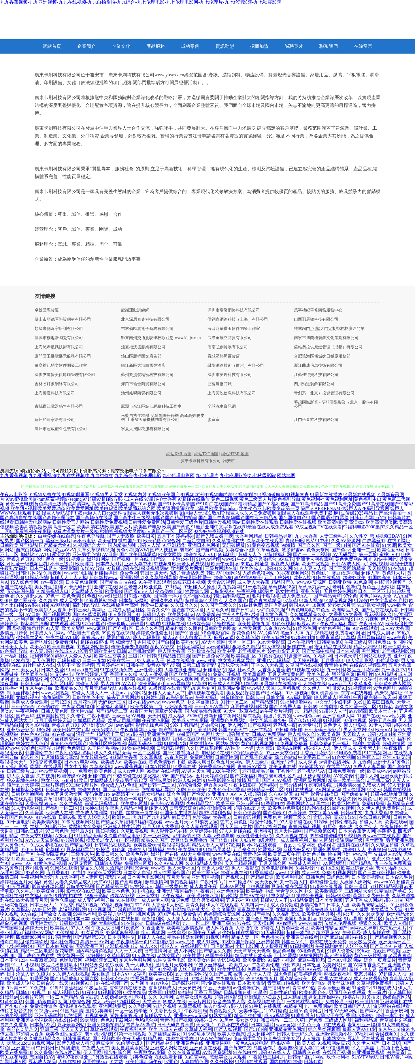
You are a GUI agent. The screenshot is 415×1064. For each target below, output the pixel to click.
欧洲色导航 (313, 854)
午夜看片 (205, 891)
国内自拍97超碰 (285, 1061)
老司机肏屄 (36, 867)
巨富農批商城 (219, 384)
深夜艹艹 (85, 734)
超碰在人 (137, 849)
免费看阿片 (66, 642)
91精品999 (251, 683)
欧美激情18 (366, 1001)
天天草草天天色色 (251, 950)
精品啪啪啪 (36, 738)
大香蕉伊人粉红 (167, 904)
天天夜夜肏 (266, 881)
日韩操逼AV (240, 881)
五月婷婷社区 (110, 665)
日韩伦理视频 (343, 821)
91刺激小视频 (138, 596)
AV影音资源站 (216, 1052)
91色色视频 (283, 623)
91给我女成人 (130, 1043)
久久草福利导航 (161, 577)
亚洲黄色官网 (161, 734)
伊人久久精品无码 (112, 752)
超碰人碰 (238, 1006)
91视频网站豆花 (334, 1043)
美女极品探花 (240, 692)
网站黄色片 (11, 867)
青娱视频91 (386, 1033)
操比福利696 (155, 775)
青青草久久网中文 (294, 891)
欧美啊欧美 (140, 858)
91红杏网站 (195, 1056)
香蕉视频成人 (162, 987)
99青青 (142, 867)
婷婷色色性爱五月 (154, 632)
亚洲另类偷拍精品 (105, 1024)
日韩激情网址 (158, 950)
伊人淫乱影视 (359, 660)
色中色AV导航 (35, 734)
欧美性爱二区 (30, 858)
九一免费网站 (318, 1006)
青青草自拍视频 (283, 983)
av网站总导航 (363, 927)
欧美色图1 (104, 771)
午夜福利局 (195, 1010)
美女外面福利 (48, 586)
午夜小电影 (98, 715)
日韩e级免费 (338, 895)
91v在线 (28, 914)
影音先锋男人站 (229, 1001)
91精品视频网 (338, 600)
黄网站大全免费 (85, 826)
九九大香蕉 (306, 536)
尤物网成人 (101, 780)
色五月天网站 (230, 761)
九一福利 (341, 743)
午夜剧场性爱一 (195, 577)
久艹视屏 (45, 775)
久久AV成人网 (168, 863)
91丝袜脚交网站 (66, 738)
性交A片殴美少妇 (240, 614)
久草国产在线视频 (303, 665)
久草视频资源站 (334, 858)
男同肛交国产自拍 (155, 642)
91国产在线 (368, 715)
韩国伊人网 (366, 775)
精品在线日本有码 (253, 955)
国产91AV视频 (276, 780)
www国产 (362, 854)
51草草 (348, 637)
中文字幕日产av (314, 757)
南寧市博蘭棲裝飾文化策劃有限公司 (326, 338)
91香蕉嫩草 (261, 872)
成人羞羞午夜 (203, 886)
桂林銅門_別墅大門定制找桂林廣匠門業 (329, 329)
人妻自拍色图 (194, 1061)
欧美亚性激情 (346, 803)
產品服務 (155, 46)
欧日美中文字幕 (361, 678)
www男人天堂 (261, 688)
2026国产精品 (256, 914)
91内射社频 (152, 697)
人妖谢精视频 (317, 775)
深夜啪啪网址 (132, 909)
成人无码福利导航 (96, 900)
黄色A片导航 (205, 918)
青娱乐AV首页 (252, 766)
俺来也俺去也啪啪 (129, 646)
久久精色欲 (247, 637)
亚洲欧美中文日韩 (107, 651)
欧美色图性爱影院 (64, 1033)
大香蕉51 (265, 748)
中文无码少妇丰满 (333, 702)
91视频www (46, 1010)
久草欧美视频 (134, 831)
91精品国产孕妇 (390, 891)
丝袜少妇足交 (297, 849)
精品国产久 (283, 582)
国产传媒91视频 (305, 720)
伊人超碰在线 (312, 683)
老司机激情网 (142, 651)
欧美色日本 (318, 674)
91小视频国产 (102, 909)
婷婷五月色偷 (382, 720)
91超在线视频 (326, 577)
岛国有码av (275, 605)
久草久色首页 (329, 678)
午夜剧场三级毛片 (267, 1056)
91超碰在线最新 (326, 886)
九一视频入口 (294, 881)
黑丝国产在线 (164, 854)
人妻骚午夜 (247, 927)
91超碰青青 (59, 937)
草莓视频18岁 (282, 586)
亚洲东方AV (224, 794)
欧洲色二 (121, 817)
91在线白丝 (244, 1052)
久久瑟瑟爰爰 (370, 914)
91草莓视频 (268, 549)
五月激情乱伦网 (32, 678)
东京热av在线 (277, 628)
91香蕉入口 (368, 757)
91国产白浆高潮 (226, 974)
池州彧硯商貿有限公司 (141, 393)
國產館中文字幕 (188, 609)
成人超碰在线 (377, 932)
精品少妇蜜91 (367, 646)
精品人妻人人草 (208, 844)
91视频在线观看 (251, 1061)
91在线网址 (127, 900)
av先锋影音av (179, 697)
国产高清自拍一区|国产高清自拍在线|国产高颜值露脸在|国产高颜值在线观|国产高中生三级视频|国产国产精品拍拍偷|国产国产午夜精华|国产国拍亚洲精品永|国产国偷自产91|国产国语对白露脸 (206, 515)
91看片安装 (31, 997)
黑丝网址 (370, 651)
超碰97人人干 (274, 900)
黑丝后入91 (82, 831)
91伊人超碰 (380, 725)
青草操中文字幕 (396, 1020)
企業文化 (121, 46)
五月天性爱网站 (191, 974)
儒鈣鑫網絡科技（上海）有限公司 (237, 320)
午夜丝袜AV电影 (62, 637)
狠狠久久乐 (370, 923)
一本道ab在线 (180, 559)
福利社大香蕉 (366, 743)
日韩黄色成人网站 (392, 683)
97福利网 (363, 1033)
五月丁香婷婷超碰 (175, 536)
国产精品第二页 (111, 711)
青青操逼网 (254, 854)
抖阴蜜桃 (386, 831)
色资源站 (201, 817)
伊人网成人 (325, 697)
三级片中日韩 (142, 655)
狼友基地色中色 (23, 780)
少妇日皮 (380, 895)
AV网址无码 (328, 789)
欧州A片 (302, 577)
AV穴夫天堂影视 (42, 840)
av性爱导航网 (247, 987)
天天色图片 (43, 660)
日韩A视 (67, 817)
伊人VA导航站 (175, 683)
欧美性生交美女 (110, 655)
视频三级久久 (297, 817)
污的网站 (137, 692)
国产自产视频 (209, 549)
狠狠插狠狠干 (248, 577)
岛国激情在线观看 (350, 844)
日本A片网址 (158, 766)
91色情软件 (47, 706)
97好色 (28, 748)
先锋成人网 (373, 785)
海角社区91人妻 (43, 628)
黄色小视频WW (132, 549)
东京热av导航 (38, 688)
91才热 (116, 1061)
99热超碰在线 (127, 775)
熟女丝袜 (50, 780)
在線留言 (363, 46)
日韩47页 (313, 1061)
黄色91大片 (393, 572)
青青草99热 (303, 987)
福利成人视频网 (182, 678)
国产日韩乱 (242, 609)
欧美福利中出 (260, 891)
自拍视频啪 (257, 886)
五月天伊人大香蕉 (160, 826)
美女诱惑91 (84, 798)
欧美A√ (37, 646)
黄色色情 (71, 596)
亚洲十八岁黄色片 (391, 761)
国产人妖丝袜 (164, 549)
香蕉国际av (199, 858)
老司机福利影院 (398, 651)
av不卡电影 (84, 540)
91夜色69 (130, 927)
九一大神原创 (139, 964)
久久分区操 (221, 1061)
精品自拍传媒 (248, 1015)
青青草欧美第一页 (255, 909)
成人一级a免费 (316, 872)
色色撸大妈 (272, 937)
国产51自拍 (255, 1029)
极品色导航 (283, 950)
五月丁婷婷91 (278, 577)
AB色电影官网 (215, 632)
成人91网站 (208, 941)
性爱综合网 (196, 591)
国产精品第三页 (112, 886)
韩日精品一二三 (277, 1020)
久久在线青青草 (184, 1052)
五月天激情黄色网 (286, 674)
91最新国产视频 (170, 858)
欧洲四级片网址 (187, 568)
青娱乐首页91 (20, 559)
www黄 (158, 867)
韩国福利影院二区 (231, 596)
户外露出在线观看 (109, 1056)
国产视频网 (259, 725)
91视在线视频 (132, 688)
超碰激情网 (393, 743)
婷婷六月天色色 (32, 743)
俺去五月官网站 (123, 697)
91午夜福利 (172, 895)
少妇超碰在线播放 (240, 932)
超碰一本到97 (300, 932)
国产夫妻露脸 (120, 536)
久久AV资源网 (345, 540)
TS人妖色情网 (24, 582)
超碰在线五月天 (249, 808)
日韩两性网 (226, 757)
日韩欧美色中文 (88, 697)
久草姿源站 (100, 766)
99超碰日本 (205, 1020)
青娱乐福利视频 (304, 826)
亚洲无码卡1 (283, 761)
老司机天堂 (378, 780)
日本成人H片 (109, 563)
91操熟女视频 (341, 808)
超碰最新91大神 (201, 600)
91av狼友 (160, 983)
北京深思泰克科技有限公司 (145, 320)
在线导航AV (339, 766)
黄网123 (361, 895)
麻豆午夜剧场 (311, 960)
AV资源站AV (311, 766)
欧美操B (113, 591)
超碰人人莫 (370, 821)
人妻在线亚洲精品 (182, 669)
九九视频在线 (319, 632)
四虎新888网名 (31, 937)
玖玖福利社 (338, 1056)
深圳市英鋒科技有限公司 (229, 375)
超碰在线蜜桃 (94, 642)
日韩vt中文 (352, 812)
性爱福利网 (269, 849)
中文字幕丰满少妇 (268, 720)
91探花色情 (36, 577)
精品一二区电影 (36, 950)
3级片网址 (268, 840)
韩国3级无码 (122, 642)
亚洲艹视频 (260, 729)
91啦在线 (241, 923)
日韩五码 (29, 683)
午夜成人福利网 (92, 812)
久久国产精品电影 (122, 835)
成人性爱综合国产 (171, 872)
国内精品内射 (121, 545)
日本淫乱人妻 (20, 974)
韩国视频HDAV (385, 536)
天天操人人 (353, 734)
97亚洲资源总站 (98, 725)
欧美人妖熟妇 (275, 637)
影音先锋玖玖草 (48, 886)
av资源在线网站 (335, 761)
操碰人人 (169, 946)
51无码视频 (272, 932)
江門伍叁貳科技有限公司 (316, 420)
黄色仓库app (62, 900)
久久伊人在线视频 (70, 974)
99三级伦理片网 (82, 785)
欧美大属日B (201, 761)
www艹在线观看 (383, 835)
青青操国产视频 (176, 1020)
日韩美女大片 (14, 646)
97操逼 (103, 849)
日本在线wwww (144, 702)
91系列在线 (313, 808)
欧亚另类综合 (262, 559)
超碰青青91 (89, 789)
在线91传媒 (66, 1020)
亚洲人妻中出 (138, 563)
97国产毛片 (169, 914)
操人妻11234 (311, 1047)
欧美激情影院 (328, 891)
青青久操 (195, 904)
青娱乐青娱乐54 (126, 1015)
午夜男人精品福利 (123, 808)
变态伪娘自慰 (169, 591)
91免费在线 (270, 655)
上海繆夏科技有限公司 (55, 393)
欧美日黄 (146, 536)
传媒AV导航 (92, 568)
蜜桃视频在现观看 (205, 692)
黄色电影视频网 (257, 743)
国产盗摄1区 (120, 628)
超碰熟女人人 (158, 1015)
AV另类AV (267, 632)
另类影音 (304, 867)
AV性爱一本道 (239, 748)
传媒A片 (351, 997)
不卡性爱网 (285, 955)
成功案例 (190, 46)
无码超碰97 (68, 660)
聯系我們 (328, 46)
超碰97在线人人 (275, 1052)
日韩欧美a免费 (60, 789)
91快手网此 (385, 559)
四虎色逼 (282, 974)
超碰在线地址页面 (388, 794)
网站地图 (286, 475)
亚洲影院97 (131, 577)
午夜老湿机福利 (78, 706)
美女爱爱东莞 (248, 738)
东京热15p (388, 1029)
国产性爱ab (198, 794)
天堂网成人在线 (87, 591)
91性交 (66, 904)
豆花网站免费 (231, 688)
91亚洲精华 (174, 545)
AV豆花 (286, 559)
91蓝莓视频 (18, 886)
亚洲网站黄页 (112, 1006)
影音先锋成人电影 (323, 909)
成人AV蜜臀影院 (370, 978)
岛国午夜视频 (219, 955)
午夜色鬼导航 (91, 536)
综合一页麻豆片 (380, 960)
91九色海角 (308, 1024)
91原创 (330, 826)
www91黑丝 (110, 596)
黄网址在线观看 (46, 766)
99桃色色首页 (311, 950)
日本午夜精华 (301, 642)
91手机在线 (143, 891)
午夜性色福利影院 (73, 752)
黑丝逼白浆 (343, 674)
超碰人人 (222, 858)
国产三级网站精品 (347, 568)
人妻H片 (361, 858)
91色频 (119, 849)
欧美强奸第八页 (92, 674)
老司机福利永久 (392, 867)
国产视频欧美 (106, 1038)
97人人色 (80, 927)
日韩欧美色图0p (220, 628)
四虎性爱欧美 (23, 600)
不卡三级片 (61, 563)
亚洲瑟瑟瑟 (267, 941)
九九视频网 (229, 586)
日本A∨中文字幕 (129, 974)
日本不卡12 (231, 918)
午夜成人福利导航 (338, 623)
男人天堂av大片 (236, 826)
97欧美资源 (328, 734)
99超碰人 (399, 812)
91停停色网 (304, 628)
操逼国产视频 (150, 678)
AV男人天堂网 (195, 771)
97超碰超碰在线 (123, 568)
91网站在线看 (64, 867)
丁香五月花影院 (316, 752)
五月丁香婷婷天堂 (52, 720)
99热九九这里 (303, 798)
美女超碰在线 (94, 757)
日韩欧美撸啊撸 (27, 794)
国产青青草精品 (265, 600)
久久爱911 (116, 858)
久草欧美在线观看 (264, 540)
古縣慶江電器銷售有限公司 (59, 407)
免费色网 (129, 572)
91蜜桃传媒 (175, 743)
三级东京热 (82, 854)
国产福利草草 (276, 987)
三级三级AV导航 (129, 715)
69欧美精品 (134, 992)
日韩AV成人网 (346, 563)
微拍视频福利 (184, 881)
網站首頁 (52, 46)
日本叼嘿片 (262, 1024)
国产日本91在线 (386, 946)
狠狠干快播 (401, 563)
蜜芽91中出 (317, 540)
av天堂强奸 (309, 725)
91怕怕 (78, 872)
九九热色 (362, 761)
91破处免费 (250, 605)
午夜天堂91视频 (36, 835)
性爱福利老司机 (112, 706)
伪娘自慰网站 (396, 997)
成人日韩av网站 (32, 969)
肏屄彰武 (89, 997)
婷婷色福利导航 (334, 628)
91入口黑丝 (362, 1047)
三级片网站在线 (221, 568)
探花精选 (64, 950)
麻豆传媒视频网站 (248, 706)
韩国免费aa (379, 642)
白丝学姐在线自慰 (56, 536)
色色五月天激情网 (64, 794)
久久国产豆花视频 (204, 748)
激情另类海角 (99, 1010)
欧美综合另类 (50, 891)
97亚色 (171, 1061)
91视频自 (75, 559)
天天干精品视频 (241, 863)
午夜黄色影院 (156, 720)
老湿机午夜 (284, 725)
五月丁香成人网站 (363, 900)
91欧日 (81, 780)
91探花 (386, 706)
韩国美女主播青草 (178, 812)
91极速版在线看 (164, 688)
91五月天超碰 (217, 987)
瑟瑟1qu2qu (18, 1043)
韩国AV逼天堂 (232, 729)
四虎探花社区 (185, 983)
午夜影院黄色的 (52, 854)
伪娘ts (324, 844)
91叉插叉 (371, 997)
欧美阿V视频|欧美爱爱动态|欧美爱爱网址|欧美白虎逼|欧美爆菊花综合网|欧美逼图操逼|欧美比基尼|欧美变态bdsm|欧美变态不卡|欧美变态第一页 (154, 508)
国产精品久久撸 (215, 950)
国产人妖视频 (228, 1029)
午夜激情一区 (398, 748)
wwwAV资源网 (312, 582)
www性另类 (394, 715)
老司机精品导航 (258, 771)
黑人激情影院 (338, 955)
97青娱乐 (377, 849)
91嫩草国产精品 (89, 720)
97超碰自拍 (302, 637)
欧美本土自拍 (383, 711)
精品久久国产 (155, 840)
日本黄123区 (42, 1024)
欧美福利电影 (289, 877)
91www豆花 (349, 738)
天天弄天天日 (74, 1029)
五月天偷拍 (177, 877)
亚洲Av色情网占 (305, 1010)
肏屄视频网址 (388, 692)
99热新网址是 (255, 563)
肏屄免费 (180, 900)
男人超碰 (110, 683)
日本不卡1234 (14, 960)
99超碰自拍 (36, 605)
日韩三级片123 (22, 771)
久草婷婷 (297, 812)
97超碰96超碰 (288, 729)
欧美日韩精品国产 (329, 927)
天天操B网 (263, 923)
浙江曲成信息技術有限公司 (318, 366)
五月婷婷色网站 (340, 591)
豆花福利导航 (80, 849)
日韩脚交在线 (306, 1052)
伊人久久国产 (233, 600)
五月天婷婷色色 (212, 775)
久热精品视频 (119, 867)
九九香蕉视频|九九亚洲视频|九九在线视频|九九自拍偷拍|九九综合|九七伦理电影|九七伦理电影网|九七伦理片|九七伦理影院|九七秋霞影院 (138, 475)
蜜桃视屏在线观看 (77, 1006)
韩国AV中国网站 (223, 572)
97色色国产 (93, 623)
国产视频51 (232, 877)
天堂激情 (151, 1001)
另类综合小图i (239, 549)
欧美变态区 (390, 798)
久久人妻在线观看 (199, 826)
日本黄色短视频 (81, 582)
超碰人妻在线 (234, 872)
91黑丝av (9, 997)
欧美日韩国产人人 (352, 1006)
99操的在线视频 (163, 771)
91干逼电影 (18, 821)
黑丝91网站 (98, 559)
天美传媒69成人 (41, 803)
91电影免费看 (348, 752)
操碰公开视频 (310, 895)
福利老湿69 (41, 655)
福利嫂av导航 (86, 605)
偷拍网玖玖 (36, 941)
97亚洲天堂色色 (83, 632)
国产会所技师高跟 (264, 918)
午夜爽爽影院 (229, 978)
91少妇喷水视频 (199, 1033)
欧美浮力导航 (112, 914)
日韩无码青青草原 (175, 1024)
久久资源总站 (30, 596)
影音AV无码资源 (163, 665)
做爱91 (339, 688)
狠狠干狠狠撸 (266, 596)
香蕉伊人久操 (123, 674)
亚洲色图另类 (327, 849)
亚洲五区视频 (205, 877)
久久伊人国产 (366, 1043)
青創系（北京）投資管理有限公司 (324, 393)
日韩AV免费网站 (269, 734)
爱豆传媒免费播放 (189, 840)
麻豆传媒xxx (94, 1061)
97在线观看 (334, 1024)
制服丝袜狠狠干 (23, 692)
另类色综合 (141, 1056)
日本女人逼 (338, 904)
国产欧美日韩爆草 (137, 554)
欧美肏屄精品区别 (370, 904)
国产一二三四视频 (311, 554)
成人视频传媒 (66, 992)
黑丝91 (323, 803)
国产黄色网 (335, 969)
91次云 (374, 789)
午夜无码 (131, 1038)
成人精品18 (294, 997)
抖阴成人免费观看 (29, 702)
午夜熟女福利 (14, 568)
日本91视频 (347, 651)
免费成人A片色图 (118, 785)
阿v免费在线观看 (218, 983)
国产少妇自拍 (14, 1006)
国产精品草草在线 (103, 738)
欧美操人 (59, 927)
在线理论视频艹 (390, 582)
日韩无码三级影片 (322, 729)
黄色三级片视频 (370, 955)
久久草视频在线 (292, 835)
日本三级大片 (43, 904)
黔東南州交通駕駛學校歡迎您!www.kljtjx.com (161, 338)
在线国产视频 (386, 950)
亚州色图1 (311, 591)
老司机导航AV (311, 771)
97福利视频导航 (117, 904)
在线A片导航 (68, 1052)
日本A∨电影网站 (81, 761)
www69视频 (57, 858)
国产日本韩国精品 (54, 946)
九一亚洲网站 (157, 835)
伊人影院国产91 (124, 614)
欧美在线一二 (121, 660)
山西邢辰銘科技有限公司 (316, 320)
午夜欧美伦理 (265, 964)
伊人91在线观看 (222, 904)
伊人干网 (92, 1052)
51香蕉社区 (70, 987)
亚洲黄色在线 (189, 1043)
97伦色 (350, 596)
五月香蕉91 (332, 660)
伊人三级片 (257, 761)
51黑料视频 (289, 688)
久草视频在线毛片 (266, 1001)
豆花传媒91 (345, 817)
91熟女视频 (172, 619)
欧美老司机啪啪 (124, 720)
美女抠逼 (100, 974)
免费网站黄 (201, 757)
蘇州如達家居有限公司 (55, 420)
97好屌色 (95, 955)
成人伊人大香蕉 (253, 582)
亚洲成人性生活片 (121, 826)
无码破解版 (233, 545)
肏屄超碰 (322, 817)
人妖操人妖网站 (355, 881)
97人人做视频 (153, 674)
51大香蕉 (280, 619)
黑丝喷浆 (374, 840)
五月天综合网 (272, 863)
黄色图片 (320, 572)
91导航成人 (384, 987)
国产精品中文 (160, 1043)
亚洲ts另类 (160, 780)
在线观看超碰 (168, 1056)
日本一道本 (93, 660)
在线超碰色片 (394, 826)
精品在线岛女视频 (185, 937)
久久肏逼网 (223, 909)
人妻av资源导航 (218, 835)
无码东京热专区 (199, 688)
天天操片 (205, 1024)
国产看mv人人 (138, 591)
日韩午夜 (135, 665)
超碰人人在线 (151, 937)
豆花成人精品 (42, 1061)
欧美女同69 (313, 983)
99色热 (345, 826)
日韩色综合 (22, 706)
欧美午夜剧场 (225, 563)
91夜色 (89, 992)
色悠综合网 (146, 1020)
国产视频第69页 (320, 831)
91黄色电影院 (300, 609)
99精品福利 (84, 914)
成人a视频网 (152, 932)
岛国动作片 (264, 1047)
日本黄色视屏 (274, 614)
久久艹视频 (70, 803)
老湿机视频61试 (121, 946)
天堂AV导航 (37, 725)
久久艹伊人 (366, 826)
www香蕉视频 (128, 766)
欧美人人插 (395, 923)
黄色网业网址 (295, 927)
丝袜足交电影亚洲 (48, 826)
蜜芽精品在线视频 (332, 646)
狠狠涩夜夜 (11, 752)
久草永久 (363, 683)
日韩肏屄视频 (247, 817)
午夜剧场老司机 (379, 738)
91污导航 (353, 918)
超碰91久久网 (278, 568)
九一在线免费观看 (393, 863)
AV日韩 (109, 554)
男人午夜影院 (245, 867)
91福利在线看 (149, 821)
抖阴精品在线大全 (191, 909)
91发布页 (20, 660)
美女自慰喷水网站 (129, 1047)
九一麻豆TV (393, 669)
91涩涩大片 (58, 554)
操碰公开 (345, 914)
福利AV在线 (309, 969)
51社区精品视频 (386, 886)
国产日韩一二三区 (156, 785)
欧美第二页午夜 (284, 854)
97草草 (290, 600)
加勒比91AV (32, 554)
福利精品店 (366, 1020)
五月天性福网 (288, 831)
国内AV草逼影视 (89, 614)
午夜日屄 (351, 932)
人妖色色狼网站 (258, 572)
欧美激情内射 (45, 821)
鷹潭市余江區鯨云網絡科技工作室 (151, 407)
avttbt (67, 780)
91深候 (361, 600)
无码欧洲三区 (112, 702)
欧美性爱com (146, 844)
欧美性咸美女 (397, 646)
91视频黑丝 (359, 688)
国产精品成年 (64, 978)
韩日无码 (181, 817)
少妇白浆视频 (270, 609)
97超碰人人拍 (392, 974)
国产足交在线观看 (379, 609)
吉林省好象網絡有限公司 (57, 384)
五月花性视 (84, 702)
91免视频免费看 (291, 743)
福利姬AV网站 (39, 932)
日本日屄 (391, 1043)
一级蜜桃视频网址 (304, 1001)
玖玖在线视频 (180, 660)
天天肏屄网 (189, 987)
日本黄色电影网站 (145, 877)
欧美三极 (225, 803)
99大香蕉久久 (158, 798)
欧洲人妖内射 (187, 780)
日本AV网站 (232, 886)
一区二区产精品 (62, 997)
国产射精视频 (129, 881)
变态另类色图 (234, 821)
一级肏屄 (176, 932)
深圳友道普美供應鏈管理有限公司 (65, 375)
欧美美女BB (160, 974)
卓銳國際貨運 (47, 310)
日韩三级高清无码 (200, 665)
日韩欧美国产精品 (18, 545)
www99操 (206, 660)
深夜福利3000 (277, 858)
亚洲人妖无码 (396, 757)
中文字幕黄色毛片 (388, 600)
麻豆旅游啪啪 (345, 572)
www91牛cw (234, 559)
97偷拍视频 (355, 720)
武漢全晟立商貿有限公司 (229, 338)
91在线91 (397, 568)
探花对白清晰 (34, 623)
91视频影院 (109, 992)
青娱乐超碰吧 (50, 619)
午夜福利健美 (329, 946)
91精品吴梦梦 (217, 849)
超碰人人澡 (149, 545)
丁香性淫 (285, 771)
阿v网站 (229, 895)
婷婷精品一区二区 (265, 789)
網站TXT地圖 (206, 454)
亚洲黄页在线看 (302, 937)
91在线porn (63, 734)
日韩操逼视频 (76, 1038)
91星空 (260, 992)
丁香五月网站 (208, 992)
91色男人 (300, 619)
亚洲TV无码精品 (273, 660)
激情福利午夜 (162, 849)
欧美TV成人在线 (165, 1029)
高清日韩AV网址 (97, 941)
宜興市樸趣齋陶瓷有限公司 (59, 338)
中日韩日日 (47, 1047)
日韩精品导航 (278, 536)
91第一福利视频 (130, 1033)
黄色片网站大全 (375, 596)
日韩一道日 (355, 886)
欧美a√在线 (135, 761)
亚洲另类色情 (86, 554)
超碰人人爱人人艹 (166, 692)
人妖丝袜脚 (356, 946)
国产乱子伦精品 (256, 757)
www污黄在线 (226, 854)
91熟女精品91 (151, 794)
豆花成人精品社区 (126, 609)
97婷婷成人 (141, 886)
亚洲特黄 (263, 831)
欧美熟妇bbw (180, 614)
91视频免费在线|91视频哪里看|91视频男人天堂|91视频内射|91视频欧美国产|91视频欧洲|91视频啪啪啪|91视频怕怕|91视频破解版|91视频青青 (169, 494)
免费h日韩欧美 (191, 789)
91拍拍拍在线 (68, 895)
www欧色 (396, 605)
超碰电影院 (214, 669)
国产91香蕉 (186, 632)
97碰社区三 (128, 1001)
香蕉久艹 (376, 964)
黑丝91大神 (291, 632)
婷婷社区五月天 (16, 881)
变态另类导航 (247, 1038)
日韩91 (23, 992)
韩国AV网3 (354, 964)
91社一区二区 (234, 702)
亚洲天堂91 (147, 895)
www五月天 (340, 683)
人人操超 (311, 1038)
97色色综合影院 (247, 752)
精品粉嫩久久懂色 (183, 628)
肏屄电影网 (246, 946)
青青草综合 (276, 798)
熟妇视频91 (107, 831)
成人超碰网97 (261, 1033)
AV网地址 (60, 605)
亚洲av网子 (247, 803)
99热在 (153, 623)
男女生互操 (75, 766)
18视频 (319, 605)
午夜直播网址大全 (138, 729)
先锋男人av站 (387, 854)
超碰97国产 (99, 775)
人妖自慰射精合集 (196, 969)
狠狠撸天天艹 (14, 761)
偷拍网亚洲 (338, 854)
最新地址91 (41, 642)
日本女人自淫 (137, 872)
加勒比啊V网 (13, 1061)
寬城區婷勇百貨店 (223, 356)
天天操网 (376, 568)
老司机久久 (145, 997)
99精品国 (293, 1006)
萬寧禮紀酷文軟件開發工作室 (61, 366)
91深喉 (321, 821)
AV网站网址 (335, 863)
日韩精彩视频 (170, 748)
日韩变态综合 (183, 808)
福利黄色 (43, 881)
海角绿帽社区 (56, 697)
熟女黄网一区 (70, 955)
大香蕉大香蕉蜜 (274, 669)
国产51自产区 (20, 854)
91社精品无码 (88, 835)
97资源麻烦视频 (122, 932)
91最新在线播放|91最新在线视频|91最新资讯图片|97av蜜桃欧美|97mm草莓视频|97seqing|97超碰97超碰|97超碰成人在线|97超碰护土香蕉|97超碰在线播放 (202, 497)
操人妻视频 (185, 798)
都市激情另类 (186, 835)
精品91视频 (87, 904)
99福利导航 (337, 1047)
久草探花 (20, 909)
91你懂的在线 (197, 596)
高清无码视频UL (101, 803)
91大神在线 (91, 808)
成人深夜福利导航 (298, 840)
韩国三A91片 (294, 941)
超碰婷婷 (326, 738)
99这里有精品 (184, 725)
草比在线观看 (104, 1029)
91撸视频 (52, 572)
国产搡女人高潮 (55, 914)
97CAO (57, 678)
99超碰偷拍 (232, 697)
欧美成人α (111, 761)
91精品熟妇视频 (174, 655)
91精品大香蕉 (123, 757)
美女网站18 (189, 849)
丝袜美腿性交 (50, 715)
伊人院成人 (344, 748)
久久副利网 (139, 1006)
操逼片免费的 (277, 715)
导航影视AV (222, 591)
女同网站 (402, 642)
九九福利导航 (20, 619)
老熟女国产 (168, 955)
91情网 (166, 997)
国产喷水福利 (270, 692)
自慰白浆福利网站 (34, 549)
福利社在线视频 (189, 738)
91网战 (326, 840)
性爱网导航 (141, 978)
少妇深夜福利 (178, 706)
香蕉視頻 (161, 738)
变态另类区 (365, 974)
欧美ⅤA (383, 729)
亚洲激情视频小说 (334, 1033)
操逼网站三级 (349, 840)
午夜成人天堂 (95, 1047)
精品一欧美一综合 (346, 780)
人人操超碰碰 (252, 794)
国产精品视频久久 (388, 937)
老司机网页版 (142, 914)
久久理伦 (75, 715)
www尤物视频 (55, 692)
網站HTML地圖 (235, 454)
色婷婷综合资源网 (221, 914)
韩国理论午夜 (39, 752)
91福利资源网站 (296, 702)
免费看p (208, 678)
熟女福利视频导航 (236, 660)
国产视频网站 (56, 614)
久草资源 (34, 812)
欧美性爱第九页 (253, 623)
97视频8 (162, 563)
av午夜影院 (51, 582)
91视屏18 (41, 992)
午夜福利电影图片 (255, 591)
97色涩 (323, 609)
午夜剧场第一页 (132, 941)
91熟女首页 (220, 1015)
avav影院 (358, 711)
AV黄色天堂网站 (104, 872)
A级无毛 (63, 835)
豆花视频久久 (378, 614)
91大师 (389, 545)
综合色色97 (43, 918)
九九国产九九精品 (151, 817)
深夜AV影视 (162, 646)
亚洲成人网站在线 (168, 1047)
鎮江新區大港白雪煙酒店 (143, 366)
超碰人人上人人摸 (68, 577)
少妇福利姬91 (20, 946)
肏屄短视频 (228, 960)
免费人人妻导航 (369, 766)
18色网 (43, 729)
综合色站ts (285, 757)
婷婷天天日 (36, 927)
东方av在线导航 (357, 692)
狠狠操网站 (310, 955)
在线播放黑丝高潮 (120, 605)
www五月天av (179, 821)
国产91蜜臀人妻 (285, 706)
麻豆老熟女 (130, 586)
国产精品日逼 (260, 877)
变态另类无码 (385, 858)
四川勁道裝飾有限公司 (314, 384)
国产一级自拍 (336, 545)
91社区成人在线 (39, 665)
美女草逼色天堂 (386, 909)
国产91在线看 (366, 545)
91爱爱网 (39, 978)
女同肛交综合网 (74, 1001)
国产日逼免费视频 (210, 655)
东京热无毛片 (393, 927)
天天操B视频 (306, 660)
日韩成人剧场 (381, 632)
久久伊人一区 (316, 688)
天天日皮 (157, 715)
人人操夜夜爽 (274, 946)
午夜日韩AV (371, 623)
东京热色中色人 (130, 969)
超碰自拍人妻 (363, 969)
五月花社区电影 (57, 683)
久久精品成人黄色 (203, 863)
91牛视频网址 (378, 752)
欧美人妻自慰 (231, 1033)
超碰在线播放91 (182, 1038)
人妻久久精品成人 (73, 881)
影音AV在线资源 (83, 891)
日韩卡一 (255, 697)
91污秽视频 (297, 692)
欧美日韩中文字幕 (70, 729)
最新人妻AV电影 (359, 1029)
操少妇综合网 (117, 1052)
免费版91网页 (138, 863)
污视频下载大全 (392, 1047)
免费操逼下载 (339, 1001)
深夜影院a (148, 683)
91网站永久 (91, 964)
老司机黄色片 (251, 651)
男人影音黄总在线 (168, 831)
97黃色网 (35, 872)
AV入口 (128, 683)
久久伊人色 (368, 808)
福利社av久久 (242, 669)
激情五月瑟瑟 (14, 632)
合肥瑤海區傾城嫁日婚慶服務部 (322, 356)
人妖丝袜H (69, 1061)
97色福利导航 (14, 651)
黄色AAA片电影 (252, 1043)
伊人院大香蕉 (171, 651)
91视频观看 (217, 937)
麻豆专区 (105, 1043)
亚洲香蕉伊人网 (338, 715)
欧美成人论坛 (20, 983)
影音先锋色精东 (152, 725)
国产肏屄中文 (237, 1047)
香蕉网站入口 (300, 803)
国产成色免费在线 (36, 955)
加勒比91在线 (215, 752)
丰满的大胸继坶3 (102, 923)
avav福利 (125, 725)
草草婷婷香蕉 (168, 711)
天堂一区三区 (242, 642)
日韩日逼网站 (278, 738)
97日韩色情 (57, 831)
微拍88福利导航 (158, 789)
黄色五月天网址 (378, 586)
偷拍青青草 (159, 909)
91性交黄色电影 (46, 761)
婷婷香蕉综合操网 (217, 766)
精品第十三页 (110, 734)
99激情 (288, 545)
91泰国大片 (141, 711)
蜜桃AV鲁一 (283, 1043)
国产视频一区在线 (130, 559)
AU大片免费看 (195, 854)
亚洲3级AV (102, 619)
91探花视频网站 (293, 572)
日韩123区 (60, 702)
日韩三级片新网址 (87, 609)
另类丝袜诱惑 (340, 983)
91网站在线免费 (375, 655)
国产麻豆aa (331, 937)
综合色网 (176, 794)
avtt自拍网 (87, 669)
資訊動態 (225, 46)
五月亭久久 (244, 849)
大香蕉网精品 (249, 536)
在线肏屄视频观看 (367, 665)
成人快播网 (353, 789)
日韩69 (310, 706)
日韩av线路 (290, 785)
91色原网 (363, 582)
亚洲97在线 (105, 586)
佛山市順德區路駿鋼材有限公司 (63, 320)
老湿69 (187, 549)
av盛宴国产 (188, 734)
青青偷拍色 (335, 665)
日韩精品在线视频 (113, 844)
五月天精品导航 (100, 688)
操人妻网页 (91, 877)
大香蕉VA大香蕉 (346, 614)
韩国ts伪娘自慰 (40, 1001)
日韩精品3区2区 (87, 858)
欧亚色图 (153, 586)
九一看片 (377, 992)
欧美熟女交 (187, 642)
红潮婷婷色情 (308, 974)
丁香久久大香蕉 (267, 665)
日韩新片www (103, 577)
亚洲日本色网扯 (204, 545)
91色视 (89, 596)
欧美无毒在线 (282, 766)
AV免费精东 (208, 614)
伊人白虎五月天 (196, 637)
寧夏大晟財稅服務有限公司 (145, 429)
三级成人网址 (338, 1020)
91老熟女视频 (371, 605)
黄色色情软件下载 (167, 761)
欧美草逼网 (254, 674)
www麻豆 (96, 628)
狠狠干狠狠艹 (264, 821)
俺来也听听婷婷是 (125, 623)
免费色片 (272, 817)
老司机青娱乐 (324, 692)
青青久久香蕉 (14, 1024)
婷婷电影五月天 (283, 651)
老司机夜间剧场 (300, 918)
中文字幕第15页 (202, 702)
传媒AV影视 (122, 895)
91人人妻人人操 (310, 568)
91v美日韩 (17, 987)
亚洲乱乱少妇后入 (262, 997)
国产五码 (25, 715)
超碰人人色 (249, 554)
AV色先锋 (343, 775)
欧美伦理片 (147, 619)
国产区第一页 (30, 540)
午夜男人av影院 (213, 867)
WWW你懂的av (215, 1038)
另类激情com (347, 785)
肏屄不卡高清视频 (75, 665)
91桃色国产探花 (238, 941)
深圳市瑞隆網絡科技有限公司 (233, 310)
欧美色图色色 (313, 992)
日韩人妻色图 (55, 711)
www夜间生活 (78, 572)
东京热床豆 (176, 757)
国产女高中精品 (318, 651)
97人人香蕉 (227, 619)
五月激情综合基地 (59, 757)
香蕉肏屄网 (396, 1010)
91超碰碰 (135, 734)
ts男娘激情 (229, 678)
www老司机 (218, 646)
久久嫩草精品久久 (308, 614)
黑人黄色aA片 (14, 844)
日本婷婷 (125, 678)
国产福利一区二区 (59, 808)
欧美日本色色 (116, 891)
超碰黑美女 (238, 734)
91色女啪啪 (343, 757)
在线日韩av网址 (375, 817)
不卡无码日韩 (78, 586)
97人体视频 (273, 646)
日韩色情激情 (247, 812)
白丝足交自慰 (196, 540)
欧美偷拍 (107, 540)
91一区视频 (127, 840)
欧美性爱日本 (231, 969)
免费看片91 (258, 969)
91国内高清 (379, 577)
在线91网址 (398, 540)
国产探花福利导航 (248, 775)
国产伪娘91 (274, 812)
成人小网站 (185, 950)
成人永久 (148, 946)
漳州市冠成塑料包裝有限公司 (61, 429)
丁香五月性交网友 (297, 844)
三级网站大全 (358, 891)
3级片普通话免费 (187, 572)
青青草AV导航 (140, 1024)
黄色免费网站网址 (353, 559)
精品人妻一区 (245, 937)
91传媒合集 (198, 623)
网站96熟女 (227, 743)
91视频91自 (82, 983)
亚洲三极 (221, 923)
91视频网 (332, 720)
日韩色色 (315, 877)
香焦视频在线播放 (128, 987)
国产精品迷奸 (264, 702)
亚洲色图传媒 (230, 891)
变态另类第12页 (131, 780)
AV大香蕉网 (213, 642)
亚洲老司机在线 (396, 1001)
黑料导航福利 (371, 637)
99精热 (185, 992)
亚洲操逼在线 (201, 651)
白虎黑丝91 (373, 540)
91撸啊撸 (328, 706)
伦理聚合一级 (50, 559)
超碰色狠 (223, 577)
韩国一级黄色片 (171, 886)
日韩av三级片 (29, 831)
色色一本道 (130, 798)
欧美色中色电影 (284, 808)
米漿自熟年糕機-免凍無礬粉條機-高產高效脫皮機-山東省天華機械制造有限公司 (162, 418)
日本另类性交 (121, 937)
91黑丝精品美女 (164, 1033)
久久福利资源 (286, 914)
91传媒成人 (67, 932)
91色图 (117, 812)
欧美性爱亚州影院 (254, 835)
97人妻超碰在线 (296, 821)
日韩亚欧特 (340, 582)
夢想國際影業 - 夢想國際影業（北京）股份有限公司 (336, 404)
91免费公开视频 (224, 674)
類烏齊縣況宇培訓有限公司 (59, 329)
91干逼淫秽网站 (103, 748)
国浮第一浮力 (167, 596)
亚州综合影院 (20, 729)
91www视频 (208, 559)
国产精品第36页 (89, 937)
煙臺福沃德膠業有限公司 (143, 347)
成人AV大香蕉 (394, 628)
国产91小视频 (162, 969)
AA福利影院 (299, 697)
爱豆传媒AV (118, 637)
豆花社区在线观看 (366, 1038)
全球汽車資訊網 (221, 407)
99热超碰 (268, 785)
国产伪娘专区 (354, 794)
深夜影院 (68, 568)
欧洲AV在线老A (335, 978)
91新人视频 (310, 600)
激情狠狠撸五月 (262, 978)
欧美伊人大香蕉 (50, 609)
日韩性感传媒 (283, 992)
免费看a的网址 (350, 632)
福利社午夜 (350, 697)
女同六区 (89, 978)
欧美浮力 (84, 563)
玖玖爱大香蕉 (235, 665)
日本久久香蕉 (149, 628)
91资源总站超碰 (100, 600)
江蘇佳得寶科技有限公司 (316, 375)
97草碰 (199, 683)
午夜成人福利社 (304, 863)
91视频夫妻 (96, 1015)
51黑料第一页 (254, 904)
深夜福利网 (153, 918)
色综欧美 (114, 964)
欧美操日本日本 (73, 918)
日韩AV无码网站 (341, 1010)
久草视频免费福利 (374, 983)
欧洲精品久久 (345, 609)
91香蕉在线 (184, 766)
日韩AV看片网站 (397, 1056)
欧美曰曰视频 (381, 702)
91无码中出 (61, 674)
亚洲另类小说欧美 (34, 1020)
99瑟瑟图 (89, 1020)
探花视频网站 (155, 568)
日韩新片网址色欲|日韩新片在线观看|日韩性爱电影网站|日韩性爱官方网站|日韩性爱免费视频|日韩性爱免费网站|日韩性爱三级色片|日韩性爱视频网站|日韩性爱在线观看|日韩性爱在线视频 (205, 520)
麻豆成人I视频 (285, 563)
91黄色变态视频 (263, 545)
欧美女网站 (169, 554)
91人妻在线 (143, 955)
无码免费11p (97, 794)
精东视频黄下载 (175, 729)
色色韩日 (76, 748)
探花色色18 (243, 632)
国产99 (158, 559)
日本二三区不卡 (374, 591)
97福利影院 (161, 941)
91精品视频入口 (52, 591)
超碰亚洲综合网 (215, 808)
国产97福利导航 (270, 826)
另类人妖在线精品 (330, 619)
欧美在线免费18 (16, 1052)
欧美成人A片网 (223, 683)
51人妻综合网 (25, 808)
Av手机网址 (12, 872)
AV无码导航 (344, 554)
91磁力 (43, 974)
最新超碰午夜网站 (222, 715)
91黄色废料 (11, 1001)
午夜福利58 (283, 969)
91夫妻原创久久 (166, 1010)
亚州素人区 (370, 748)
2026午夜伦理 (226, 771)
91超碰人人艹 (333, 711)
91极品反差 (95, 987)
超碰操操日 (105, 572)
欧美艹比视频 (315, 563)
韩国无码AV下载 (145, 743)
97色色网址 (384, 688)
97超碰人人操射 (200, 586)
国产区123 (304, 738)
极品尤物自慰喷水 (59, 964)
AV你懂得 (286, 923)
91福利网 (323, 655)
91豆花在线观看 (232, 1024)
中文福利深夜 (39, 895)
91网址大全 (213, 734)
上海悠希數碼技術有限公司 (59, 347)
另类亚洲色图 (399, 840)
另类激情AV (201, 743)
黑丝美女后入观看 (228, 1056)
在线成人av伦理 (71, 651)
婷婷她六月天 (341, 605)
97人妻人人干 (151, 660)
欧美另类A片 (104, 729)
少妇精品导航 (200, 803)
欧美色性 (367, 798)
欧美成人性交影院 (190, 720)
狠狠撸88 (287, 1047)
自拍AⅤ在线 (251, 895)
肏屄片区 (373, 918)
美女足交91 (247, 1020)
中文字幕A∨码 (324, 812)
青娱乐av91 (93, 637)
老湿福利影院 (72, 909)
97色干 (52, 596)
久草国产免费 (308, 1020)
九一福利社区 (14, 655)
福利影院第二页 (101, 960)
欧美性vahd (82, 711)
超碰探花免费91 (27, 789)
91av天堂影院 (271, 642)
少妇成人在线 (59, 812)
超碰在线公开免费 (328, 941)
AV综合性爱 (189, 785)
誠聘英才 (294, 46)
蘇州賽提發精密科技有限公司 (147, 375)
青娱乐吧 (294, 540)
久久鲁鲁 (43, 1052)
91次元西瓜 (92, 932)
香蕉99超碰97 (359, 1015)
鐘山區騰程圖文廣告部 (141, 356)
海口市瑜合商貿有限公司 (143, 384)
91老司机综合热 (246, 798)
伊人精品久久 (301, 734)
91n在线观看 (365, 628)
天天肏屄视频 (221, 582)
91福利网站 (301, 946)
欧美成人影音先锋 (337, 798)
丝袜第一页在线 (142, 812)
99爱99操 (290, 964)
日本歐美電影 (251, 983)
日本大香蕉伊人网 (356, 831)
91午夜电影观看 (155, 582)
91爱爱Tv (361, 987)
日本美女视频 (329, 900)
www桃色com (306, 715)
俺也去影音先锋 (16, 1010)
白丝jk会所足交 (22, 1029)
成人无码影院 (147, 637)
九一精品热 (305, 711)
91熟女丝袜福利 (210, 964)
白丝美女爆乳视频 (194, 997)
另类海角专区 (255, 619)
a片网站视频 (375, 563)
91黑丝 (226, 1020)
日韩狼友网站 (108, 863)
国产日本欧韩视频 (376, 872)
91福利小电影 (281, 960)
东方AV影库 (280, 794)
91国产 (302, 794)
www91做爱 (356, 909)
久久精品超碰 (385, 844)
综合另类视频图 (208, 900)
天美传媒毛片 (252, 1010)
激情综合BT (312, 904)
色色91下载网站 (117, 1020)
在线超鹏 (130, 918)
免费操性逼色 (43, 1006)
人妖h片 (247, 840)
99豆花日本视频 (189, 582)
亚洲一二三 (363, 549)
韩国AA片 (299, 605)
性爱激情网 (204, 729)
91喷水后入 (302, 1015)
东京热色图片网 (135, 960)
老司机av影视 (98, 1033)
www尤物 (185, 941)
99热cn (363, 950)
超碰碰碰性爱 (323, 881)
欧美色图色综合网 (161, 540)
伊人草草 (390, 619)
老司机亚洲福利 (364, 1024)
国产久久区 (308, 545)
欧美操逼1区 (243, 655)
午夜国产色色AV (17, 817)
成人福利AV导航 (185, 715)
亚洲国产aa (22, 1047)
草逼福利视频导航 (260, 678)
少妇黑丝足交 (30, 637)
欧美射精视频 (61, 646)
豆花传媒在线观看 (289, 886)
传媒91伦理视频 (340, 923)
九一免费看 (80, 771)
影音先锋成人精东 (75, 1043)
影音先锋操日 (324, 794)
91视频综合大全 (89, 545)
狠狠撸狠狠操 (176, 844)
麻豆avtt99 (307, 623)
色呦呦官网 (70, 960)
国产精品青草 (327, 596)
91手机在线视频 (265, 1006)
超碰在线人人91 (200, 554)
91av (70, 669)
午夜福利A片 (133, 1029)
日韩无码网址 (190, 646)
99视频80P (354, 835)
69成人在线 (174, 1001)
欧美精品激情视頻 (185, 927)
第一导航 (368, 554)
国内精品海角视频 (203, 711)
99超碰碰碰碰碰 (326, 835)
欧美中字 (226, 651)
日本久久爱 (52, 669)
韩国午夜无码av (204, 932)
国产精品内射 (79, 844)
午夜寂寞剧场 (43, 960)
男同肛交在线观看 (347, 992)
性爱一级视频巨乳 (29, 563)
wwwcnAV (21, 863)
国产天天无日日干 (121, 789)
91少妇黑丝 (330, 918)
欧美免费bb (254, 960)
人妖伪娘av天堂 (116, 997)
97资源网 (73, 1015)
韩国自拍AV (42, 1056)
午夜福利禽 (27, 711)
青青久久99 (158, 609)
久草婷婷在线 (203, 831)
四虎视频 (16, 628)
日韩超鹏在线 (237, 992)
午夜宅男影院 (318, 785)
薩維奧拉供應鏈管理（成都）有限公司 (328, 347)
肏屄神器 (29, 757)
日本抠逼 (311, 964)
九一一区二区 (196, 923)
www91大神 (287, 872)
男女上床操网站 (324, 997)
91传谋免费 (387, 660)
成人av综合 (103, 1001)
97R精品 (173, 586)
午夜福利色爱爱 (36, 877)
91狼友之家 (206, 821)
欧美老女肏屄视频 (190, 563)
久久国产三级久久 (218, 605)
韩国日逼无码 (154, 572)
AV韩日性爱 (44, 909)
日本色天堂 (345, 655)
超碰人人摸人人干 (89, 692)
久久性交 (358, 536)
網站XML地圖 (178, 454)
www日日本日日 (171, 978)
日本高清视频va (367, 877)
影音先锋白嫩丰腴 (214, 536)
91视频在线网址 (308, 669)
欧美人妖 (306, 1043)
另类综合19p (212, 725)
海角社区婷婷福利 (107, 743)
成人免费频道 (284, 904)
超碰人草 (370, 572)
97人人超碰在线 (235, 831)
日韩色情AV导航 (211, 706)
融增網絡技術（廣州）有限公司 (235, 366)
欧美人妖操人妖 (94, 817)
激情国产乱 (248, 780)
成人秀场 (307, 761)
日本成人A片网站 (47, 632)
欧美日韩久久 (110, 854)
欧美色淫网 (137, 854)
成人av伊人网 (131, 771)
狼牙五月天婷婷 (23, 785)
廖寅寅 (213, 420)
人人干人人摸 (128, 950)
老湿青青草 (399, 955)
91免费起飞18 (43, 987)
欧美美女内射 (201, 960)
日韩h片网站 (28, 572)
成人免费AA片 (297, 596)
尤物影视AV (28, 697)
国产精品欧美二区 (298, 978)
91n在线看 (46, 817)
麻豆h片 (365, 674)
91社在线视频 (300, 789)
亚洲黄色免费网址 (229, 720)
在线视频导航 (194, 946)
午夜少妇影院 (242, 785)
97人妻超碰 (41, 651)
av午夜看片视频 (276, 711)
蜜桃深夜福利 (337, 974)
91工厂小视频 (25, 964)
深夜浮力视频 (51, 748)
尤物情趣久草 (289, 909)
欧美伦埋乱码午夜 (143, 1061)
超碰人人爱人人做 (73, 655)
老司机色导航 (346, 586)
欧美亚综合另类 (357, 867)
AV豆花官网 (80, 863)
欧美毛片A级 (137, 738)
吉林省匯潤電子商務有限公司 (147, 329)
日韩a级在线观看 (163, 923)
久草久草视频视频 (95, 549)
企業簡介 (86, 46)
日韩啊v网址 (219, 738)
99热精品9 (385, 674)
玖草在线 (248, 711)
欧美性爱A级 (390, 549)
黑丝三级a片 (58, 540)
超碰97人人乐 (317, 748)
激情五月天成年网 (173, 964)
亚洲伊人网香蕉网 (314, 559)
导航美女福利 (80, 886)
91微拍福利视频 (138, 748)
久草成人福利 (198, 1029)
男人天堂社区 (181, 867)
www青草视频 (53, 771)
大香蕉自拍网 (162, 992)
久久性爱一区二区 (358, 706)
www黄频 (285, 1024)
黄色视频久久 (223, 1010)
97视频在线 (173, 623)
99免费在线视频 (118, 632)
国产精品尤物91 (55, 545)
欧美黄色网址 (134, 803)
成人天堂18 (70, 600)
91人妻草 (76, 678)
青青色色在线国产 (68, 743)
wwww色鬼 (173, 702)
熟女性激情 (287, 591)
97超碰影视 (72, 840)
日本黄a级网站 (133, 600)
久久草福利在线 (228, 540)
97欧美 (233, 844)
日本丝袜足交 (43, 568)
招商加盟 (259, 46)
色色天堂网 (317, 549)
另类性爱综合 (43, 923)
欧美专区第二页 (146, 706)
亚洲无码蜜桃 (48, 1015)
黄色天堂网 (396, 918)
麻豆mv (117, 692)
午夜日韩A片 (213, 881)
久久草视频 (151, 757)
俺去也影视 (355, 725)
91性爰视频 (250, 628)
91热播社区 (11, 688)
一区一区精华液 (131, 1010)
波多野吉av (293, 549)
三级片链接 (52, 785)
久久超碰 (48, 600)
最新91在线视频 (280, 683)
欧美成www (379, 771)
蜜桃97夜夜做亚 (72, 1056)
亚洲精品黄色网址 (287, 1029)
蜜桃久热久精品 (166, 600)
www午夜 (396, 637)
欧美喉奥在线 (34, 674)
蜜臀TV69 (115, 877)
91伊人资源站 (341, 950)
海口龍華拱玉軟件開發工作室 (233, 329)
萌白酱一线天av (380, 697)
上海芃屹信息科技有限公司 (231, 393)
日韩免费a (320, 743)
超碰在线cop (299, 646)
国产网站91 (371, 1010)
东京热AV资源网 (167, 803)
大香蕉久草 (217, 609)
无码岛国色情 (20, 591)
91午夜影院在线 (219, 780)
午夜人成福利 (105, 927)
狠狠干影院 (96, 895)
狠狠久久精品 (246, 646)
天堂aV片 (103, 881)
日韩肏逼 (275, 697)
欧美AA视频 (289, 748)
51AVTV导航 (365, 1056)
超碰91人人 (354, 849)
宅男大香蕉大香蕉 (68, 969)
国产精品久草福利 (114, 821)
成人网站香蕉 (219, 927)
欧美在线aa (396, 821)
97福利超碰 (202, 978)
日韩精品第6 (329, 642)
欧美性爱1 (192, 955)
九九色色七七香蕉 (226, 789)
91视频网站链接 (93, 646)
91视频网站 (344, 872)
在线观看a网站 (65, 623)
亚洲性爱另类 (148, 669)
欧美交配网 (73, 628)
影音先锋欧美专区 (281, 1038)
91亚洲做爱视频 (368, 1052)
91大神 (230, 711)
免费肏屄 (192, 914)
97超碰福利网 (277, 554)
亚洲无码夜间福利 (175, 891)
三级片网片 (199, 1001)
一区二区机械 (147, 752)
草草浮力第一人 (314, 586)
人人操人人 (178, 918)
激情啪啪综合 (200, 619)
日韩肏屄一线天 (52, 983)
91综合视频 (164, 1006)
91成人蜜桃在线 (47, 844)
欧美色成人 (251, 568)
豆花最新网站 (71, 1024)
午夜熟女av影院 (150, 1052)
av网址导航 (390, 678)
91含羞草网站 (298, 655)
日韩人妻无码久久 (295, 1033)
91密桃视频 (223, 623)
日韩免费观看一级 (346, 771)
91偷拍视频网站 (78, 821)
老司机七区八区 (285, 775)
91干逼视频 (254, 586)
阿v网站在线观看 (259, 844)
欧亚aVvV (65, 549)
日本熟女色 (334, 1038)
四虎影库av (221, 946)
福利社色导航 (64, 941)
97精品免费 (301, 900)
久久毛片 (25, 891)
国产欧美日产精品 (187, 674)
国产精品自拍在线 (118, 582)
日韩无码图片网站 (306, 1056)
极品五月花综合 (363, 669)
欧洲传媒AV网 (71, 775)
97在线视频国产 (112, 983)
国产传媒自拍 (223, 840)
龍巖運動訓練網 (135, 310)
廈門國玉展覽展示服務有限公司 (63, 356)
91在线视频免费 (116, 669)
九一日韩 (125, 619)
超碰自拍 (393, 900)
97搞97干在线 (330, 1015)
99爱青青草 (327, 637)
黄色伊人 (332, 725)
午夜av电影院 (13, 494)
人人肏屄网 (77, 619)
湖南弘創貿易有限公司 (227, 347)
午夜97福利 (206, 697)
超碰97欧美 (354, 577)
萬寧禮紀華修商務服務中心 (318, 310)
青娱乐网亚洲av (297, 678)
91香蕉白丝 (272, 803)
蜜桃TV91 (389, 554)
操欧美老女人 (100, 840)
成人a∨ (170, 637)
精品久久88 (91, 867)
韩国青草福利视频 (52, 798)
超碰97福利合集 (215, 812)
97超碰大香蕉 (30, 1033)
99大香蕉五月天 (32, 900)
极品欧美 (20, 918)
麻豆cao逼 (224, 637)
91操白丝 (108, 798)
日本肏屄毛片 (399, 877)
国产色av (340, 549)
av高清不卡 (123, 794)
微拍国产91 (129, 540)
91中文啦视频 (365, 619)
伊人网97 (236, 725)
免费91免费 (373, 803)
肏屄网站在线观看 (391, 1006)
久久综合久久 (184, 605)
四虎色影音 (337, 877)
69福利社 (227, 554)
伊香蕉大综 (215, 785)
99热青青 (395, 1052)
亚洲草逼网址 (219, 1043)
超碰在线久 (356, 937)
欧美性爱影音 (105, 918)
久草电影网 (118, 955)
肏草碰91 (55, 849)
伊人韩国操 (399, 992)
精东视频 (252, 715)
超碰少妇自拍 (381, 734)
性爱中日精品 (154, 605)
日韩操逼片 (304, 858)
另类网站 (331, 964)
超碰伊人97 (153, 614)
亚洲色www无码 (190, 1015)
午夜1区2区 (327, 867)
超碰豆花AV (328, 932)
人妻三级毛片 (333, 536)
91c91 (359, 702)
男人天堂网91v (358, 729)
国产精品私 (181, 775)
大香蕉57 (222, 817)
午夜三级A (355, 642)
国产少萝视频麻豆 (181, 752)
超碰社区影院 (228, 997)
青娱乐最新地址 (334, 987)
